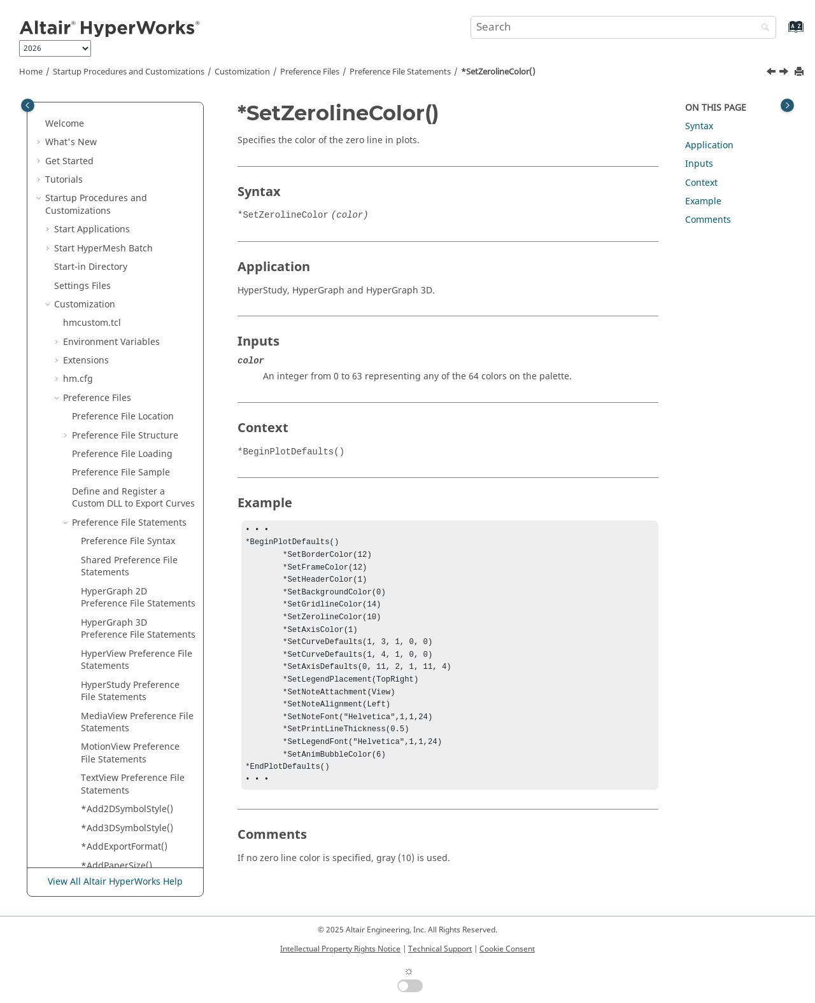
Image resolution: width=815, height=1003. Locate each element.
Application (709, 145)
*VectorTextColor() (120, 682)
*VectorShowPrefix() (124, 663)
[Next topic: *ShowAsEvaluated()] (785, 73)
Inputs (699, 164)
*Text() (96, 526)
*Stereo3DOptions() (123, 401)
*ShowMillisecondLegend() (137, 308)
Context (701, 183)
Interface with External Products (114, 850)
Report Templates (101, 775)
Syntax (699, 126)
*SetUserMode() (115, 171)
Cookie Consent (507, 949)
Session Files (90, 757)
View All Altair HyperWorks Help (115, 881)
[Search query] (623, 27)
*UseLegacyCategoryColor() (138, 620)
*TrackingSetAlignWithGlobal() (137, 588)
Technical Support (440, 949)
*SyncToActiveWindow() (132, 420)
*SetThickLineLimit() (124, 115)
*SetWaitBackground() (129, 189)
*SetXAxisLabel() (116, 208)
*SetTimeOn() (110, 133)
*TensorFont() (111, 438)
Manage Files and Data (94, 813)
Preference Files (309, 72)
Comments (708, 220)
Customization (242, 72)
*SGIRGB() (103, 332)
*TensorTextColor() (121, 507)
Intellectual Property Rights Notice (340, 949)
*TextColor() (107, 545)
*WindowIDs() (111, 719)
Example (703, 201)
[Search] (762, 28)
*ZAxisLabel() (109, 738)
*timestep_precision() (127, 563)
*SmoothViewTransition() (134, 351)
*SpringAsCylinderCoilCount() (137, 376)
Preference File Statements (400, 72)
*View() (97, 700)
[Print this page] (800, 72)
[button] (76, 115)
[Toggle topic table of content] (787, 105)
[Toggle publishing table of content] (27, 105)
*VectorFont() (109, 644)
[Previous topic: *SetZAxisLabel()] (772, 73)
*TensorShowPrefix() (125, 488)
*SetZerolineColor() (498, 72)
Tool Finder (69, 794)
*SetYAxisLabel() (116, 227)
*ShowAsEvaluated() (124, 283)
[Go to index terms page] (782, 32)
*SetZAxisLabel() (116, 245)
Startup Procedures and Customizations (128, 72)
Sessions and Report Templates (112, 831)
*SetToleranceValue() (126, 151)
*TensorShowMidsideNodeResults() (136, 464)
